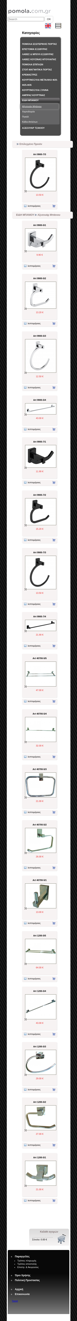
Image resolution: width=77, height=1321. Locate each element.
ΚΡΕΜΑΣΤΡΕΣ (29, 74)
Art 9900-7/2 (39, 495)
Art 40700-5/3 (40, 769)
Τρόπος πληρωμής (27, 1260)
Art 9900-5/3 (39, 336)
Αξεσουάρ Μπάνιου (32, 106)
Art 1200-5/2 (39, 1102)
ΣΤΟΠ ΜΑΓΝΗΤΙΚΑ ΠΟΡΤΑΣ (37, 69)
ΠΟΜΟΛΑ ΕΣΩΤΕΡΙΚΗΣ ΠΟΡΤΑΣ (39, 44)
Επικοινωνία (22, 1294)
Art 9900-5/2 (39, 278)
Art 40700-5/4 (40, 713)
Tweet (15, 1301)
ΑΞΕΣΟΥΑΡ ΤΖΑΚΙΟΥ (33, 128)
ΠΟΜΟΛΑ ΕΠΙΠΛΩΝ (32, 64)
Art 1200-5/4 (39, 991)
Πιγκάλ (25, 116)
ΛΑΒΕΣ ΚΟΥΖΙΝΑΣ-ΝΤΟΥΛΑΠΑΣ (39, 59)
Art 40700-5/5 (40, 658)
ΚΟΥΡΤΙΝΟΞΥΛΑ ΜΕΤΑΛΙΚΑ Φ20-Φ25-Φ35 (40, 82)
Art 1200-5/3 (39, 1046)
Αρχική (19, 1289)
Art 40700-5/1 (40, 880)
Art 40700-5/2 (40, 824)
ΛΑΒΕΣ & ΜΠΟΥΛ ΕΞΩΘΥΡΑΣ (38, 54)
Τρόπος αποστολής (27, 1264)
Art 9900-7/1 (39, 441)
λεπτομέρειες (32, 206)
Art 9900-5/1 (39, 225)
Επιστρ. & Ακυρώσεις (28, 1267)
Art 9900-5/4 (39, 400)
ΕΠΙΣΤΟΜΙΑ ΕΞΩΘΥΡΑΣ (34, 49)
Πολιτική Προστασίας (27, 1280)
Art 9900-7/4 (39, 616)
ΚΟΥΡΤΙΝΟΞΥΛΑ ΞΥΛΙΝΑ (35, 90)
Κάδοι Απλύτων (30, 122)
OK (49, 19)
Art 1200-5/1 (39, 1157)
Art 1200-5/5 (39, 935)
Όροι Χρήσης (23, 1275)
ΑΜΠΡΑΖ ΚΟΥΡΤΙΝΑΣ (33, 95)
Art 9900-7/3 (39, 154)
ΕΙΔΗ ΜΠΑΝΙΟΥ (30, 100)
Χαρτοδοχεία (28, 111)
